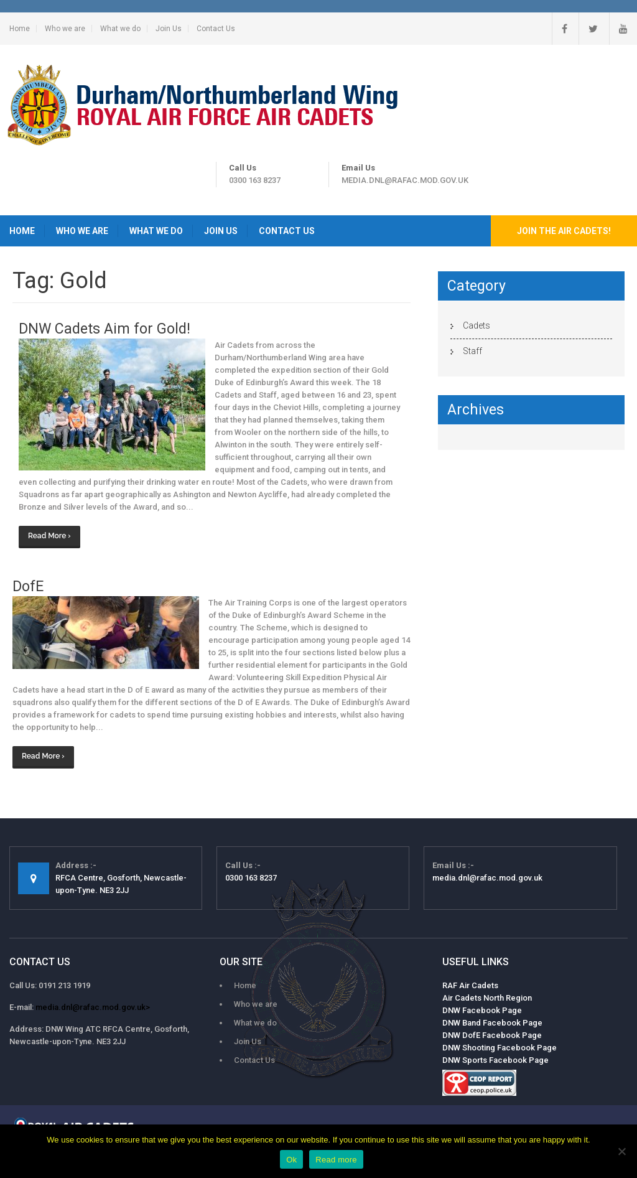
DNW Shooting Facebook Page (499, 1047)
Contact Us (216, 28)
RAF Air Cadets (470, 985)
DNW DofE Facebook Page (492, 1035)
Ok (291, 1159)
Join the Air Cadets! (564, 231)
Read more (336, 1159)
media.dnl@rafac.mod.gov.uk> (92, 1007)
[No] (621, 1151)
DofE (28, 586)
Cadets (476, 325)
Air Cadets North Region (487, 998)
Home (19, 28)
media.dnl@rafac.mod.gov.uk (405, 180)
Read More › (49, 535)
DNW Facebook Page (482, 1010)
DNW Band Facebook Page (492, 1022)
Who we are (65, 28)
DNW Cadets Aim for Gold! (104, 328)
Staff (472, 351)
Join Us (169, 28)
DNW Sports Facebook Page (495, 1060)
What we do (120, 28)
